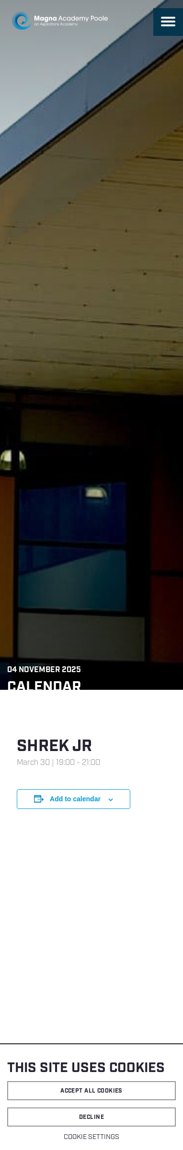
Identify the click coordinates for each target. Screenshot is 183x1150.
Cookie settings (91, 1137)
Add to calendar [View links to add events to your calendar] (75, 799)
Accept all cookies (91, 1091)
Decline (91, 1117)
